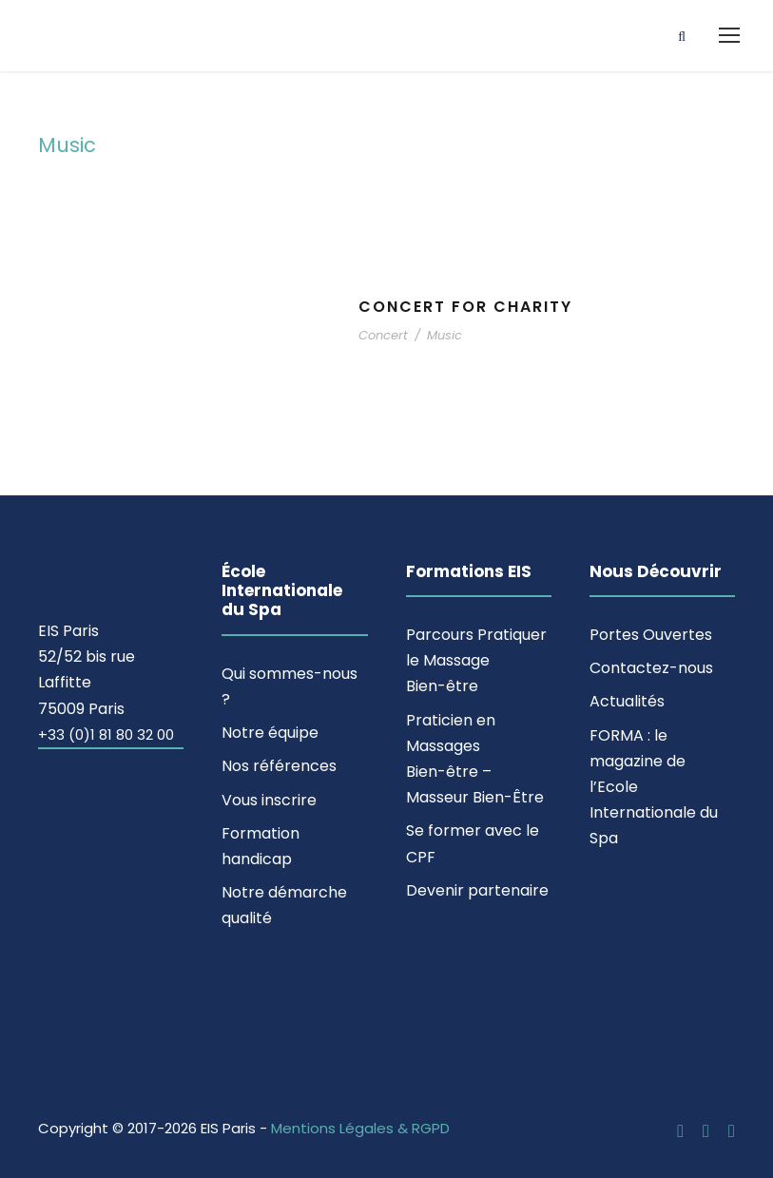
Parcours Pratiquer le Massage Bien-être (476, 660)
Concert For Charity (465, 307)
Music (444, 335)
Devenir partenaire (477, 890)
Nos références (279, 766)
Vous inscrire (269, 800)
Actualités (627, 701)
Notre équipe (270, 732)
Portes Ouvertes (650, 635)
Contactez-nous (651, 668)
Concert (383, 335)
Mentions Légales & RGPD (360, 1128)
